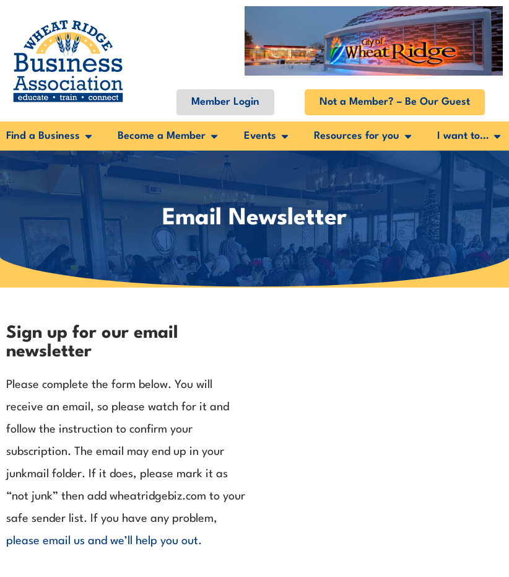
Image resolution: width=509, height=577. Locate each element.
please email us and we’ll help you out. (104, 541)
